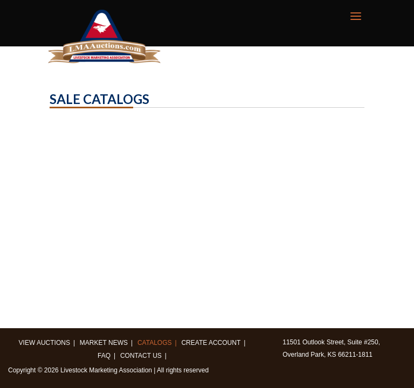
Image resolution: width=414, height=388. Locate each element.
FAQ (104, 355)
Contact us (141, 355)
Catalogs (154, 343)
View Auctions (44, 343)
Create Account (210, 343)
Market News (104, 343)
